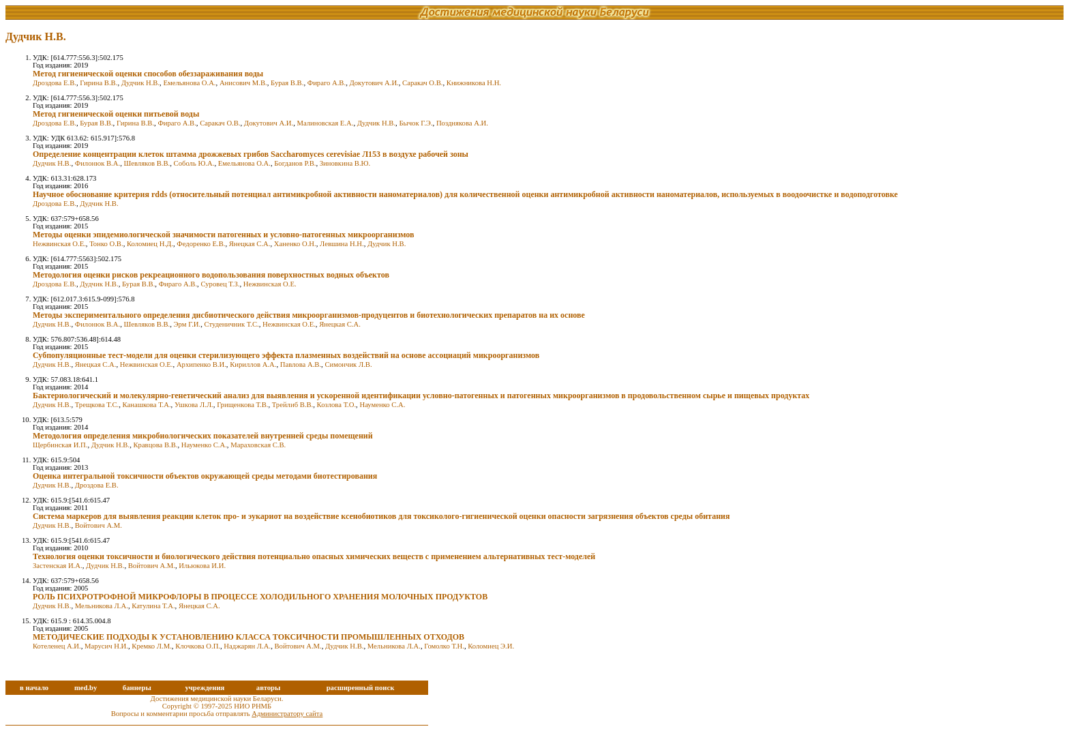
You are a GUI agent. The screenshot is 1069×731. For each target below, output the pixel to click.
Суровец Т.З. (219, 284)
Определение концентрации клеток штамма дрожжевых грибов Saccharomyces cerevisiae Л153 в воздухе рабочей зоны (250, 154)
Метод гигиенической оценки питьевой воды (116, 114)
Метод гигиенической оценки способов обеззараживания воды (148, 73)
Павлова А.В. (300, 364)
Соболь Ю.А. (194, 163)
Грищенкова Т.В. (242, 404)
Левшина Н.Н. (342, 244)
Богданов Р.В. (295, 163)
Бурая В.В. (287, 83)
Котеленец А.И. (57, 646)
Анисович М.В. (243, 83)
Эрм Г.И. (187, 324)
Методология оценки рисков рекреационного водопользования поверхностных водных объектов (211, 275)
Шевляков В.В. (146, 163)
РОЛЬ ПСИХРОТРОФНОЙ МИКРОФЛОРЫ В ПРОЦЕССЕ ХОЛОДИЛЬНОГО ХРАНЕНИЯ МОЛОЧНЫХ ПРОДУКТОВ (260, 596)
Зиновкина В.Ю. (345, 163)
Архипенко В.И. (201, 364)
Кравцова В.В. (155, 445)
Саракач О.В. (422, 83)
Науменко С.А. (382, 404)
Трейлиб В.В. (293, 404)
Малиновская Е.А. (325, 123)
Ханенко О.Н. (295, 244)
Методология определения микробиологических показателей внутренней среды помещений (203, 436)
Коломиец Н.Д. (150, 244)
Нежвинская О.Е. (59, 244)
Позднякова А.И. (462, 123)
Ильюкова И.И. (202, 565)
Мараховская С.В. (258, 445)
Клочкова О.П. (197, 646)
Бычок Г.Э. (415, 123)
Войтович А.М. (98, 525)
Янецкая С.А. (250, 244)
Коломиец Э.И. (491, 646)
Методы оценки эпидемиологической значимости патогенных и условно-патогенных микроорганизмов (224, 234)
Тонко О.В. (106, 244)
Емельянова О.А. (189, 83)
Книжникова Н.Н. (474, 83)
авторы (268, 687)
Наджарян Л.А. (247, 646)
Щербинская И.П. (60, 445)
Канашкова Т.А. (147, 404)
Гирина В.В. (98, 83)
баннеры (137, 687)
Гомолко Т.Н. (444, 646)
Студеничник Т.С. (232, 324)
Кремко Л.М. (152, 646)
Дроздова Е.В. (54, 83)
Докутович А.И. (373, 83)
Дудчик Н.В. (140, 83)
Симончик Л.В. (348, 364)
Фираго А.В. (326, 83)
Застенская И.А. (57, 565)
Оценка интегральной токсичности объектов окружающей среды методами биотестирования (205, 476)
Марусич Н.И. (106, 646)
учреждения (204, 687)
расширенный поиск (361, 687)
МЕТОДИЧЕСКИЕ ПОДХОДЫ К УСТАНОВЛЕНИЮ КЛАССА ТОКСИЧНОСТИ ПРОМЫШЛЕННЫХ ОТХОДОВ (248, 637)
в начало (34, 687)
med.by (85, 687)
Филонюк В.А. (97, 163)
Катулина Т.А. (153, 606)
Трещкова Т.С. (97, 404)
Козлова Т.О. (337, 404)
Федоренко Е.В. (201, 244)
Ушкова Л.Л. (194, 404)
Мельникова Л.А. (101, 606)
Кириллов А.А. (253, 364)
